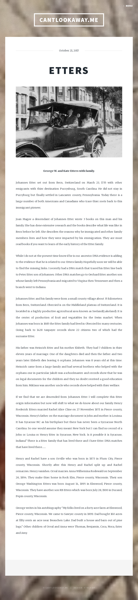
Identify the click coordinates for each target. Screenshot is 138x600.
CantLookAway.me (56, 587)
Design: (79, 587)
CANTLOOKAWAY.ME (69, 20)
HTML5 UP (89, 587)
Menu (129, 5)
